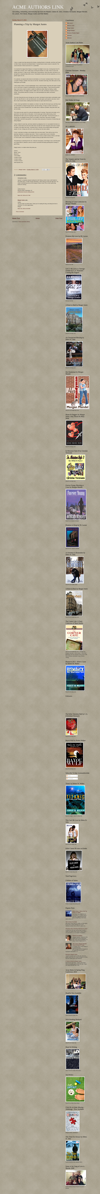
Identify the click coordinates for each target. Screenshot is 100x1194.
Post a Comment (20, 211)
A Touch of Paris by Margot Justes (74, 961)
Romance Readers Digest (73, 33)
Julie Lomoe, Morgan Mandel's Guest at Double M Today (79, 944)
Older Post (58, 218)
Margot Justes (21, 200)
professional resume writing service (26, 192)
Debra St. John (70, 25)
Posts (68, 775)
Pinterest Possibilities (77, 935)
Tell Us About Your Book (71, 921)
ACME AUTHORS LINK (38, 7)
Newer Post (16, 218)
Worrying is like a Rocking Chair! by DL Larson (76, 928)
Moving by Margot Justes (71, 954)
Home (38, 218)
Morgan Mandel (71, 30)
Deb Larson (70, 23)
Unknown (69, 35)
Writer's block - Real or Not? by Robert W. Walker (79, 912)
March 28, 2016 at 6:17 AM (24, 195)
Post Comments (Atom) (24, 221)
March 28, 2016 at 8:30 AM (24, 208)
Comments (70, 778)
